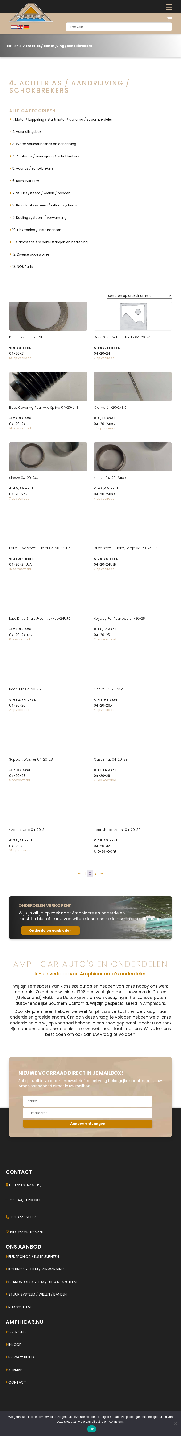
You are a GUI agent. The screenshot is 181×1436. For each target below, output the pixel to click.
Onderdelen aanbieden (50, 930)
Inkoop (13, 1344)
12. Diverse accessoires (30, 254)
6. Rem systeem (25, 180)
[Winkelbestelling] (139, 296)
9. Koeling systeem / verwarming (39, 217)
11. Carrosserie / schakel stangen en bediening (50, 242)
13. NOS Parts (22, 266)
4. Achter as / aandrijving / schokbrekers (45, 156)
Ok (92, 1429)
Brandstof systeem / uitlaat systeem (41, 1281)
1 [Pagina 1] (85, 873)
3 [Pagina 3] (95, 873)
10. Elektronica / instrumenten (36, 229)
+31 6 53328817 (23, 1217)
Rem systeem (18, 1307)
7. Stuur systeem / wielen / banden (41, 193)
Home (11, 45)
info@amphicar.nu (27, 1232)
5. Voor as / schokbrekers (32, 168)
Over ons (16, 1331)
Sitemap (14, 1369)
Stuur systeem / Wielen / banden (36, 1294)
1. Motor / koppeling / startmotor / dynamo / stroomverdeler (62, 119)
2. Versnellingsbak (26, 131)
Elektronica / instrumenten (32, 1256)
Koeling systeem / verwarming (35, 1269)
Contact (16, 1382)
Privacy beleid (20, 1357)
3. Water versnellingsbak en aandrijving (44, 144)
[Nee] (175, 1423)
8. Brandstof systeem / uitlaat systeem (44, 205)
